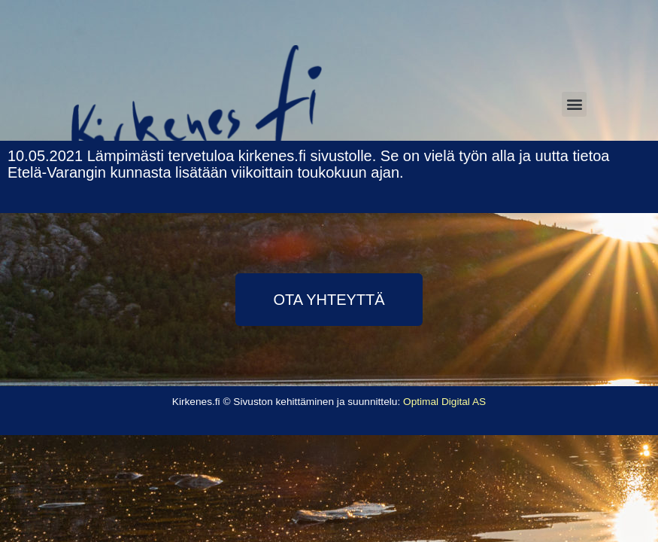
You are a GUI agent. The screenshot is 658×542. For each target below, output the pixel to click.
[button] (328, 299)
